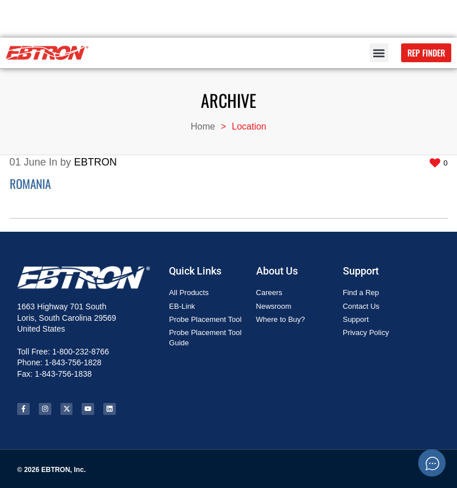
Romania (30, 183)
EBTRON (95, 162)
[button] (379, 52)
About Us (277, 271)
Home (203, 126)
